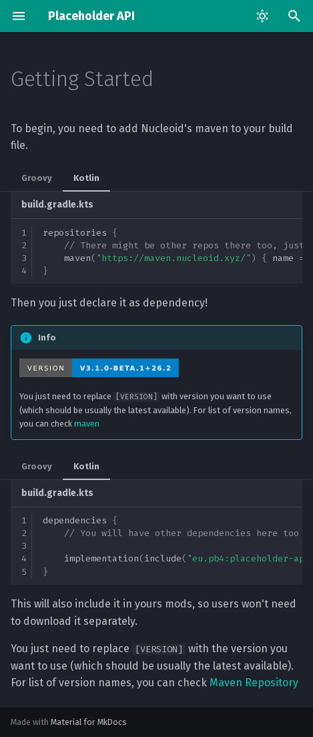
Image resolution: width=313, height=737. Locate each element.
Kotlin (86, 178)
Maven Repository (254, 682)
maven (86, 424)
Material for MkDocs (89, 722)
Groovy (36, 178)
